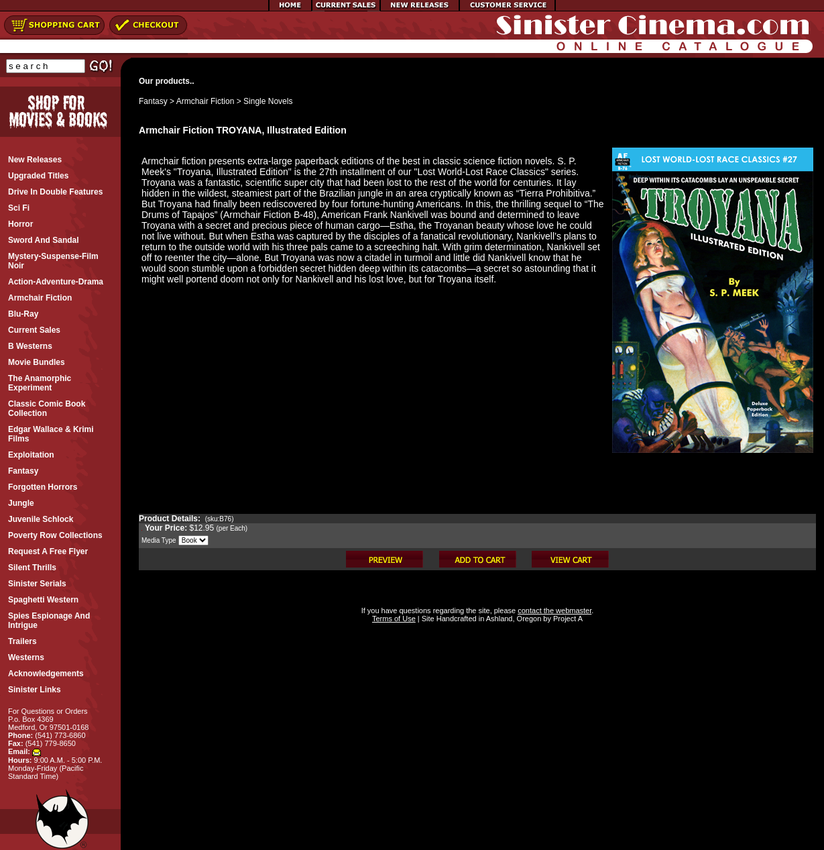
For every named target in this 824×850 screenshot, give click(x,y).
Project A (567, 619)
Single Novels (267, 101)
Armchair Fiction (205, 101)
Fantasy (153, 101)
